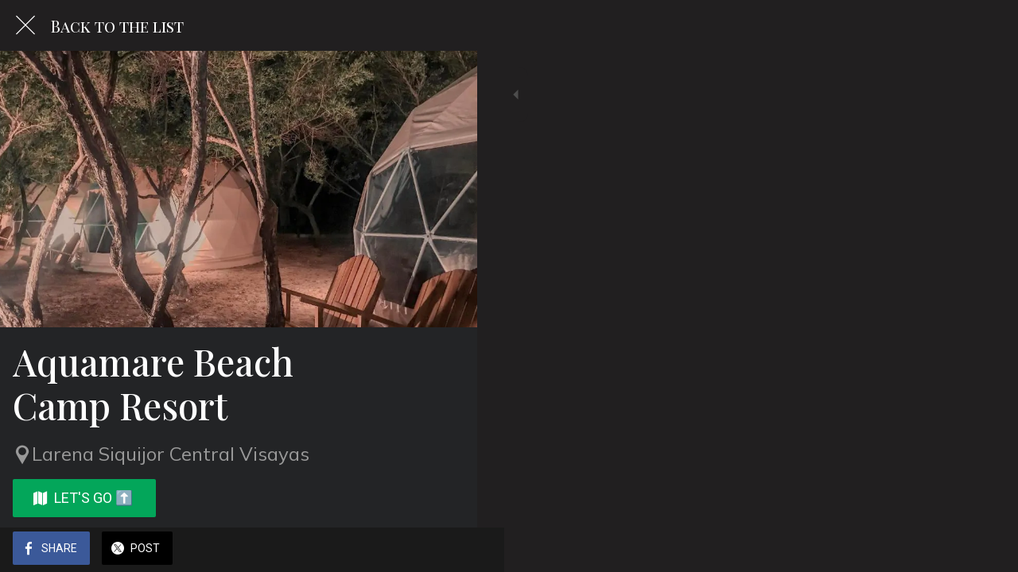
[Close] (25, 25)
